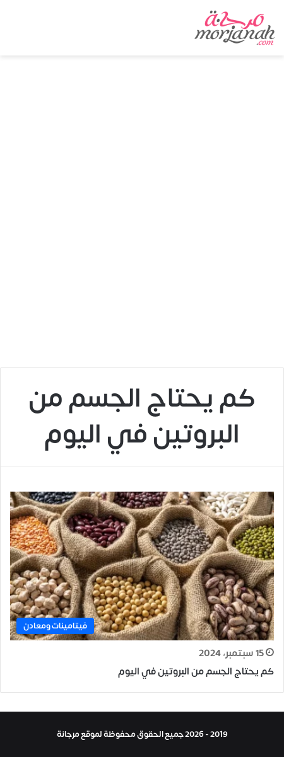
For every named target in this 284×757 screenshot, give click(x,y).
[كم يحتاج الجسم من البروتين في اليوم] (142, 566)
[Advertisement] (142, 216)
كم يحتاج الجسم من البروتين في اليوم (196, 671)
